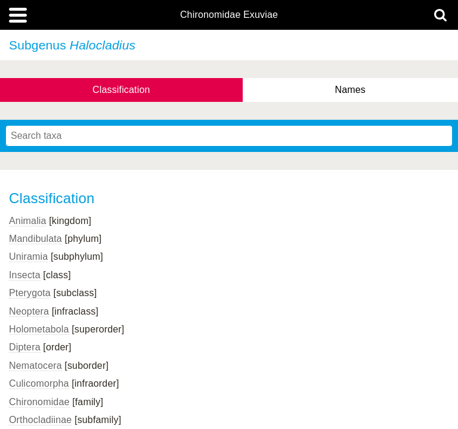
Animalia (28, 221)
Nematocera (35, 365)
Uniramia (28, 256)
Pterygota (30, 293)
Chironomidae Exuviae (229, 15)
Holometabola (39, 329)
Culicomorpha (39, 383)
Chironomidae (39, 402)
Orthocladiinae (40, 420)
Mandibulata (35, 239)
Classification (121, 90)
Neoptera (29, 311)
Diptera (25, 347)
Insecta (25, 275)
